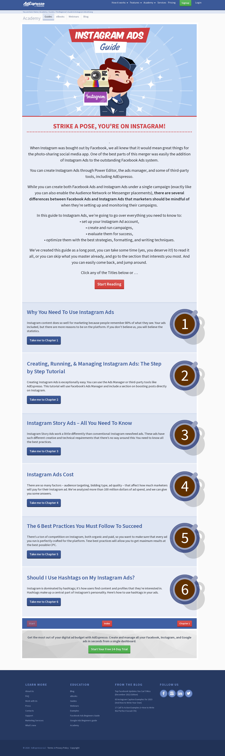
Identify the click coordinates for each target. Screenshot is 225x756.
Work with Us (31, 701)
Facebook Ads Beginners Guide (85, 715)
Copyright (74, 748)
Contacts (29, 710)
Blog (97, 18)
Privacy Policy (62, 748)
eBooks (66, 18)
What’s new (30, 725)
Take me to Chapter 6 (44, 602)
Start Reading (109, 284)
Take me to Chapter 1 (44, 340)
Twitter (188, 697)
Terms (50, 748)
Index (107, 623)
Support (29, 715)
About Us (29, 691)
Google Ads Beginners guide (83, 720)
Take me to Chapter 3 (44, 451)
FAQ (27, 696)
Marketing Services (34, 720)
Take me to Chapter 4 (44, 503)
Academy (43, 12)
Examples (74, 710)
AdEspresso (38, 5)
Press (28, 706)
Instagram (172, 697)
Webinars (83, 18)
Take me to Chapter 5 (44, 554)
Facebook (163, 697)
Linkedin (180, 697)
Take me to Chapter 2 (44, 400)
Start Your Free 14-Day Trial (109, 649)
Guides (51, 12)
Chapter (184, 623)
